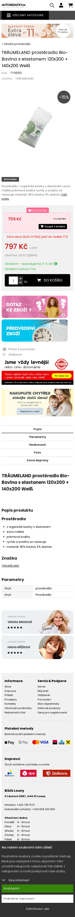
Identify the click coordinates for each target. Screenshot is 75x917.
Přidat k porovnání (19, 349)
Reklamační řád (15, 712)
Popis (37, 429)
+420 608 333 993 (43, 809)
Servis (41, 686)
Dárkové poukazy (49, 708)
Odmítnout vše (37, 909)
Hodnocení (37, 445)
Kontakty (10, 704)
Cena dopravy (37, 460)
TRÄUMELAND (24, 78)
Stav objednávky (48, 704)
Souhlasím (12, 888)
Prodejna (11, 699)
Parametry (37, 437)
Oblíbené (44, 695)
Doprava (10, 691)
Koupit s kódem (53, 226)
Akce (8, 686)
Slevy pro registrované (52, 712)
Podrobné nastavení (19, 899)
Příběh (9, 695)
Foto (37, 453)
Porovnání (44, 699)
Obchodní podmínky (18, 708)
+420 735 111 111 (26, 805)
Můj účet (43, 691)
